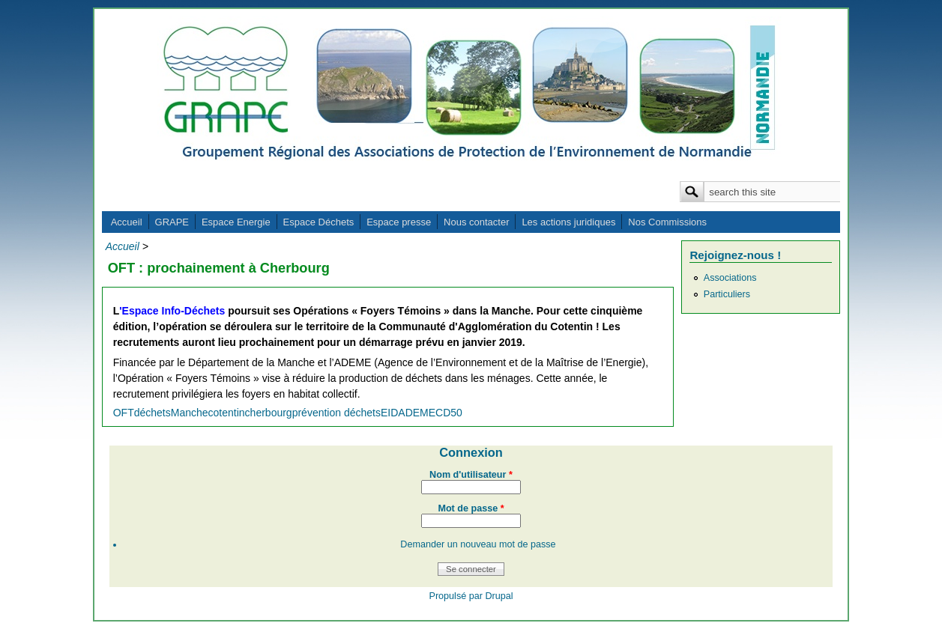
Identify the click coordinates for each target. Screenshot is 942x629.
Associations (730, 278)
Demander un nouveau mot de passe (477, 544)
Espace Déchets (318, 222)
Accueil (126, 222)
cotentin (226, 413)
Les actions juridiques (568, 222)
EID (389, 413)
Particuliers (727, 294)
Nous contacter (476, 222)
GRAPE (172, 222)
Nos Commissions (667, 222)
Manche (189, 413)
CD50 (448, 413)
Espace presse (398, 222)
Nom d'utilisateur (471, 475)
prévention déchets (336, 413)
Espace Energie (236, 222)
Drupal (499, 596)
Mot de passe (471, 508)
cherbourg (268, 413)
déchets (152, 413)
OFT (123, 413)
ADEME (416, 413)
